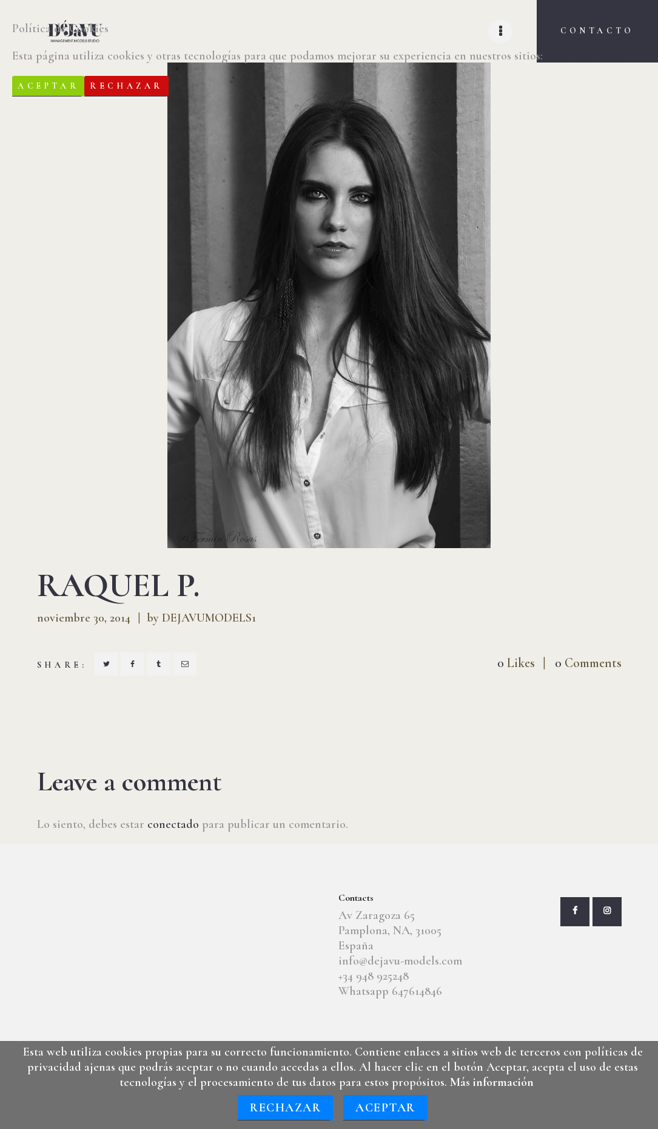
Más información (492, 1082)
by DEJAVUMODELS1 (201, 618)
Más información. (589, 56)
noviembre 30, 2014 (83, 618)
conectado (173, 824)
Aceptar (385, 1107)
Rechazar (285, 1107)
